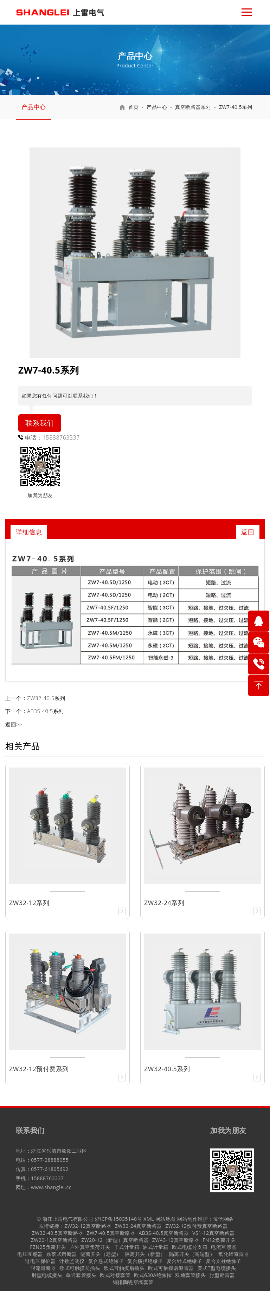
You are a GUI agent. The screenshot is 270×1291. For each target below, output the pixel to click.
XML (148, 1219)
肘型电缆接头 (47, 1275)
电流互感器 (224, 1247)
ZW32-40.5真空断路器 (57, 1233)
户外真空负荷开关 (90, 1247)
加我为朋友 (40, 495)
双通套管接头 (190, 1275)
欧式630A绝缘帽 (153, 1275)
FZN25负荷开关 (48, 1247)
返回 (247, 532)
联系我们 (39, 423)
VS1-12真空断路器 (213, 1233)
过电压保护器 (40, 1261)
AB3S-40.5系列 (45, 710)
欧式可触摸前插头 (79, 1268)
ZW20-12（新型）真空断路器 (114, 1240)
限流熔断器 (43, 1268)
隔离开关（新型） (145, 1254)
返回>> (13, 724)
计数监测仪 (72, 1261)
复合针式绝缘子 (184, 1261)
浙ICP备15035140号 (118, 1219)
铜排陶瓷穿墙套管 (133, 1282)
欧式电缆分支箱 (190, 1247)
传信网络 (223, 1219)
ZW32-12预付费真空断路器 (196, 1226)
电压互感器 (30, 1254)
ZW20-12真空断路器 (54, 1240)
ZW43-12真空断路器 (175, 1240)
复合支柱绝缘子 (224, 1261)
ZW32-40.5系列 (46, 698)
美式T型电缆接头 (217, 1268)
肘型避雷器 (222, 1275)
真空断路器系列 (193, 107)
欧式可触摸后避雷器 (171, 1268)
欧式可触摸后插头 (124, 1268)
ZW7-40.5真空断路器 (111, 1233)
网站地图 (165, 1219)
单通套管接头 (81, 1275)
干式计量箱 (127, 1247)
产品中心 (33, 107)
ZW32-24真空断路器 (138, 1226)
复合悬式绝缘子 (106, 1261)
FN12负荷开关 (219, 1240)
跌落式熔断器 (61, 1254)
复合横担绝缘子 (145, 1261)
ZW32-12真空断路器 (87, 1226)
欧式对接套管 (115, 1275)
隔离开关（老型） (101, 1254)
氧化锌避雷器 (233, 1254)
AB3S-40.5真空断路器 (164, 1233)
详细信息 (29, 532)
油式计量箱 (155, 1247)
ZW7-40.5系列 (235, 107)
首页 (133, 107)
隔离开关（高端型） (192, 1254)
